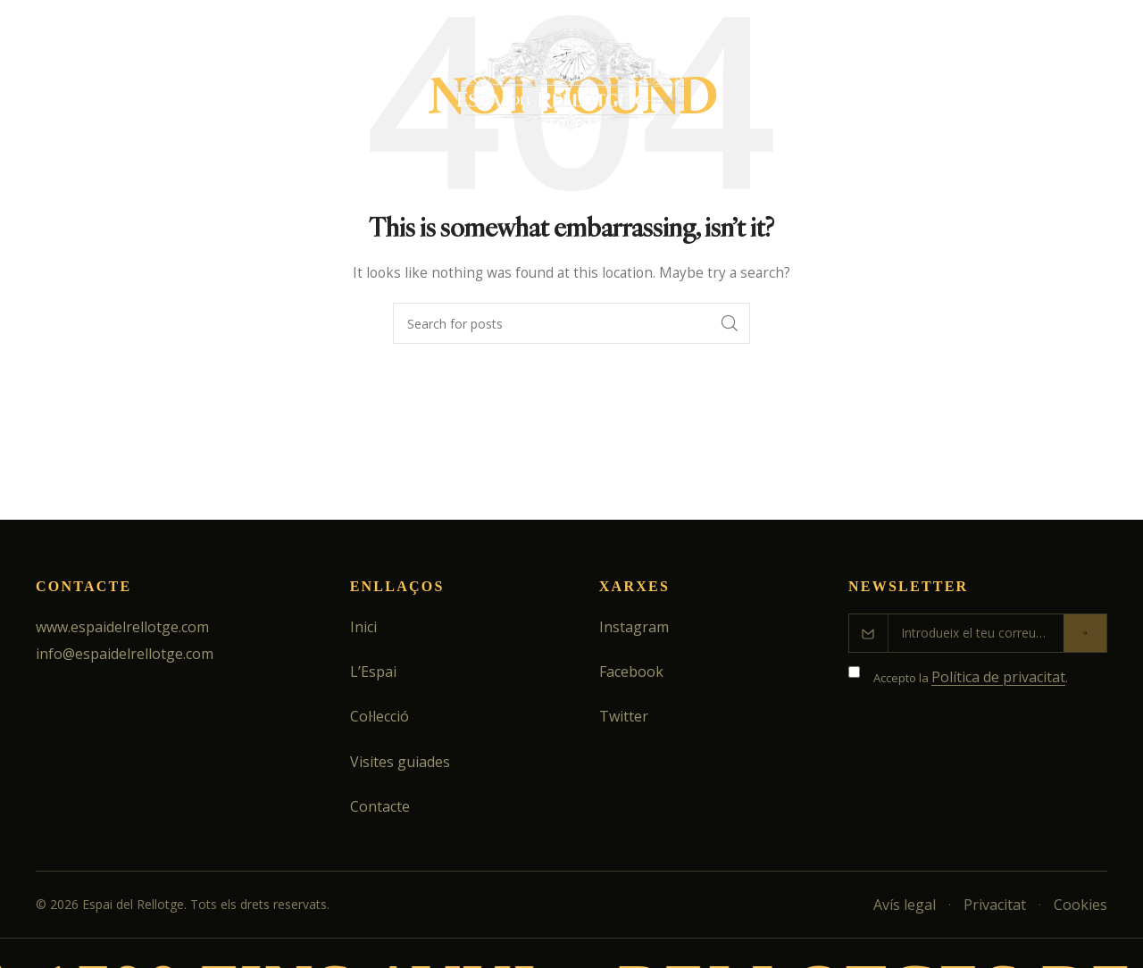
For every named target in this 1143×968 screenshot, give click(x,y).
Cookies (1080, 904)
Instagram (634, 627)
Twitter (623, 716)
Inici (363, 627)
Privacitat (995, 904)
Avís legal (904, 904)
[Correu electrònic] (976, 633)
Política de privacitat (998, 677)
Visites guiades (400, 762)
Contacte (380, 806)
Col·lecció (379, 716)
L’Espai (373, 671)
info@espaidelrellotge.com (124, 653)
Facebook (631, 671)
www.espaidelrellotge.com (122, 627)
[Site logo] (572, 87)
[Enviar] (1085, 633)
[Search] (1095, 89)
